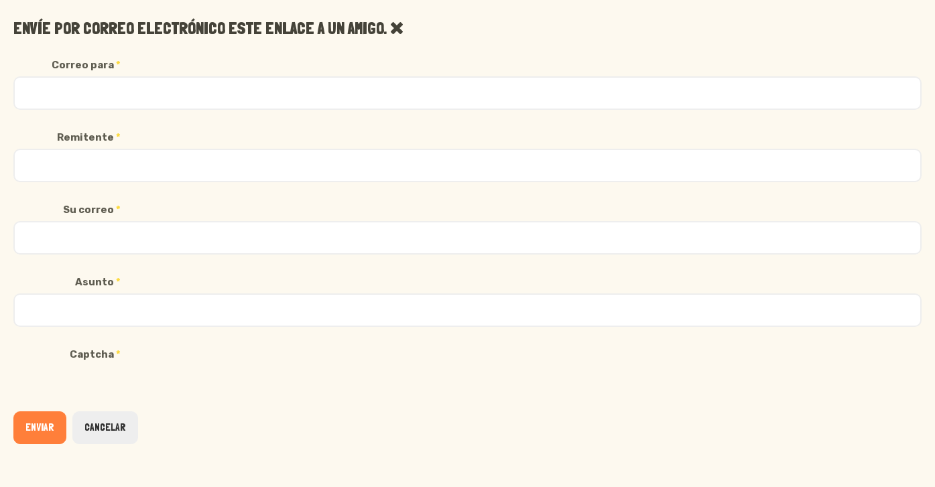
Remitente (89, 137)
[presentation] (115, 392)
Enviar (39, 427)
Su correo (92, 210)
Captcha (95, 354)
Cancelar (105, 427)
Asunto (98, 282)
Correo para (86, 65)
